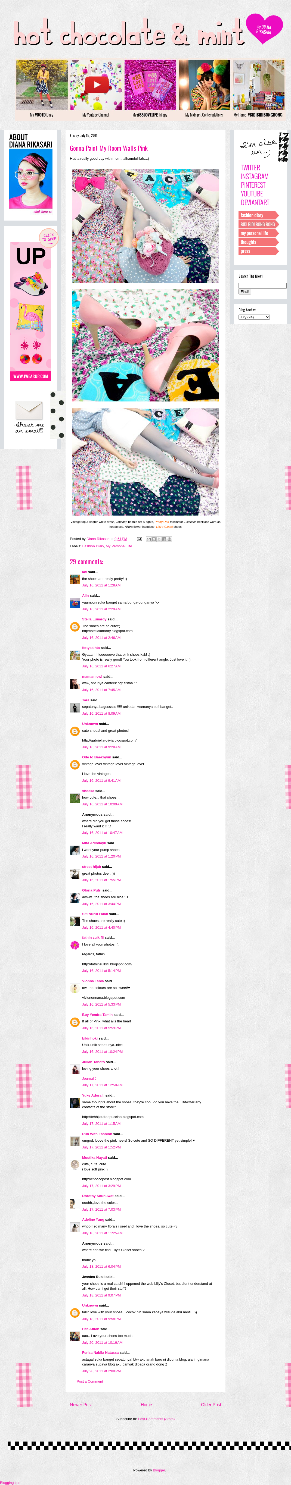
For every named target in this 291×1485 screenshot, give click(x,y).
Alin (85, 596)
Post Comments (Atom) (156, 1419)
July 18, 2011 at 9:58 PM (101, 1319)
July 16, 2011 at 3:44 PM (101, 904)
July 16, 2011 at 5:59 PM (101, 1028)
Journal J (89, 1078)
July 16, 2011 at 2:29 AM (101, 609)
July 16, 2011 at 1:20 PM (101, 856)
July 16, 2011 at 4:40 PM (101, 927)
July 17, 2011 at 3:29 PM (101, 1186)
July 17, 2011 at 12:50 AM (102, 1085)
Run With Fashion (97, 1134)
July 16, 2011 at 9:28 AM (101, 747)
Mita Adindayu (94, 843)
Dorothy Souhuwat (98, 1196)
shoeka (88, 791)
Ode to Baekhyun (96, 757)
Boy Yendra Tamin (97, 1015)
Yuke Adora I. (93, 1095)
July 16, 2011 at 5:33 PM (101, 1004)
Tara (85, 700)
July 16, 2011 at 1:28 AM (101, 585)
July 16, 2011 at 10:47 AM (102, 833)
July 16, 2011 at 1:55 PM (101, 880)
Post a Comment (90, 1381)
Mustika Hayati (94, 1158)
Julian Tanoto (93, 1062)
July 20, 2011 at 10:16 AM (102, 1342)
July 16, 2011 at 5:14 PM (101, 971)
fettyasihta (91, 648)
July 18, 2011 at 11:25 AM (102, 1233)
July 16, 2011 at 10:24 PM (102, 1052)
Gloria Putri (91, 890)
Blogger (159, 1470)
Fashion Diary (93, 546)
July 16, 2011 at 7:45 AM (101, 690)
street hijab (91, 867)
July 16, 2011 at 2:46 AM (101, 638)
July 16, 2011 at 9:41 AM (101, 780)
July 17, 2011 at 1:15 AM (101, 1124)
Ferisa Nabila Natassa (100, 1353)
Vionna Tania (93, 981)
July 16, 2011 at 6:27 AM (101, 666)
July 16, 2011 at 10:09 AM (102, 804)
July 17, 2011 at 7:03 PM (101, 1209)
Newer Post (81, 1404)
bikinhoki (90, 1038)
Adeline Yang (93, 1219)
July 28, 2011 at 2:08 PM (101, 1371)
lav (84, 572)
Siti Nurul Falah (95, 914)
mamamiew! (92, 676)
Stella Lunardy (94, 619)
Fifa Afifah (90, 1329)
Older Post (211, 1404)
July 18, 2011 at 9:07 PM (101, 1295)
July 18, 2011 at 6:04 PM (101, 1266)
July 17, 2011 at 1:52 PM (101, 1147)
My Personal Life (119, 546)
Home (146, 1404)
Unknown (90, 724)
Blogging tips (10, 1483)
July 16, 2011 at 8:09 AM (101, 713)
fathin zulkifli (93, 937)
